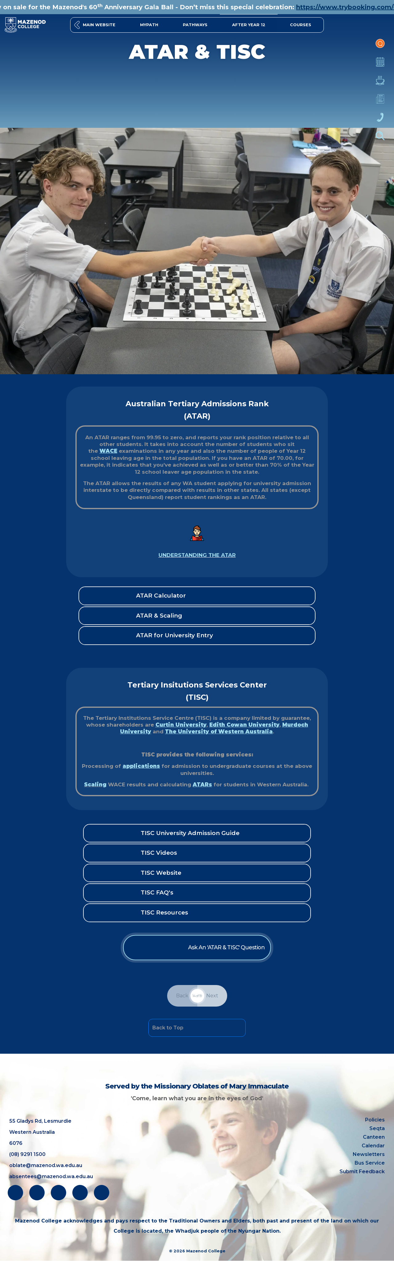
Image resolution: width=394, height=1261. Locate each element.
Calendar (380, 65)
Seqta (377, 1128)
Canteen (380, 83)
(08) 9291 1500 (27, 1154)
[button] (301, 25)
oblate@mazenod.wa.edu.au (45, 1165)
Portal (380, 46)
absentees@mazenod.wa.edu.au (51, 1176)
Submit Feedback (362, 1171)
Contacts (380, 120)
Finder (380, 139)
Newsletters (380, 102)
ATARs (202, 781)
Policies (375, 1120)
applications (145, 764)
